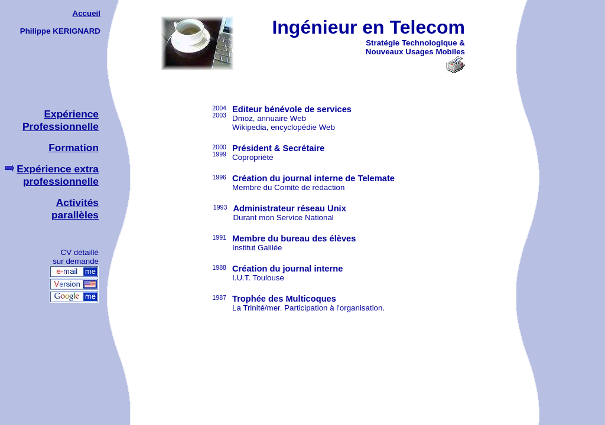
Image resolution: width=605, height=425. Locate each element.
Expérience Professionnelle (60, 120)
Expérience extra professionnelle (58, 175)
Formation (67, 147)
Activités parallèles (75, 209)
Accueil (86, 13)
